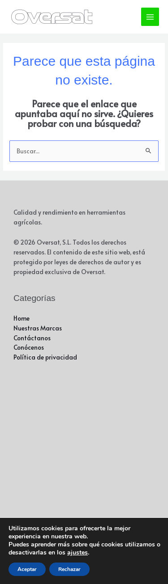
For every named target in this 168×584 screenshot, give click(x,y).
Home (21, 318)
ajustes (77, 553)
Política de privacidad (45, 357)
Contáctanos (32, 338)
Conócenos (28, 347)
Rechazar (69, 569)
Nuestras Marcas (37, 328)
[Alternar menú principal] (150, 17)
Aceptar (27, 569)
